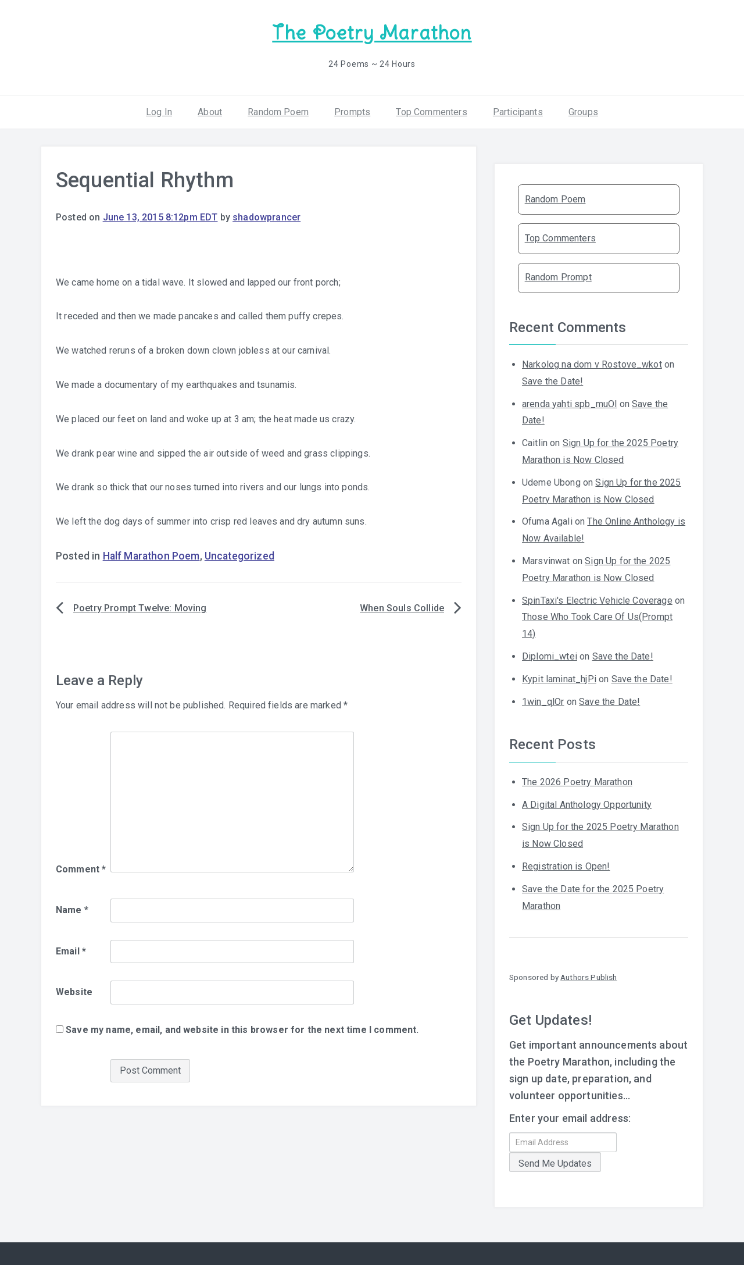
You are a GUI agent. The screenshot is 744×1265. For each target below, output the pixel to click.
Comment (81, 868)
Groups (583, 110)
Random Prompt (558, 275)
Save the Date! (552, 380)
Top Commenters (431, 110)
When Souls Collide (402, 606)
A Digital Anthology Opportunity (587, 802)
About (210, 110)
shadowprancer (267, 216)
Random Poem (278, 110)
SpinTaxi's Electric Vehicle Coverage (597, 598)
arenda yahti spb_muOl (569, 402)
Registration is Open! (566, 865)
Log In (159, 110)
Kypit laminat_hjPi (559, 677)
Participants (518, 110)
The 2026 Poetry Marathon (577, 780)
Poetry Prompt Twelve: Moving (139, 606)
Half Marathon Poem (151, 555)
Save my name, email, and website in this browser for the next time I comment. (242, 1028)
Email (71, 949)
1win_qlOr (543, 699)
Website (74, 990)
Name (72, 908)
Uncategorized (239, 555)
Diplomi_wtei (549, 655)
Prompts (352, 110)
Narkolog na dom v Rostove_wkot (592, 363)
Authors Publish (588, 976)
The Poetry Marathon (371, 32)
